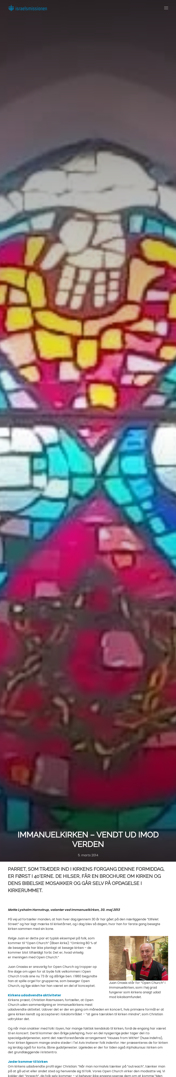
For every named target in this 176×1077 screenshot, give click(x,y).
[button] (166, 8)
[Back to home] (27, 8)
